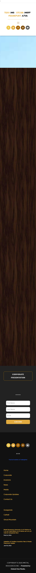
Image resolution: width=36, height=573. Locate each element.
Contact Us (8, 499)
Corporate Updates (11, 494)
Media (6, 490)
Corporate (8, 475)
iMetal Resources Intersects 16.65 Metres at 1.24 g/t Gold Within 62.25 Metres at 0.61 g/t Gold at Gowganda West (17, 531)
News (6, 485)
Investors (7, 480)
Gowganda (8, 510)
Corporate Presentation (18, 376)
